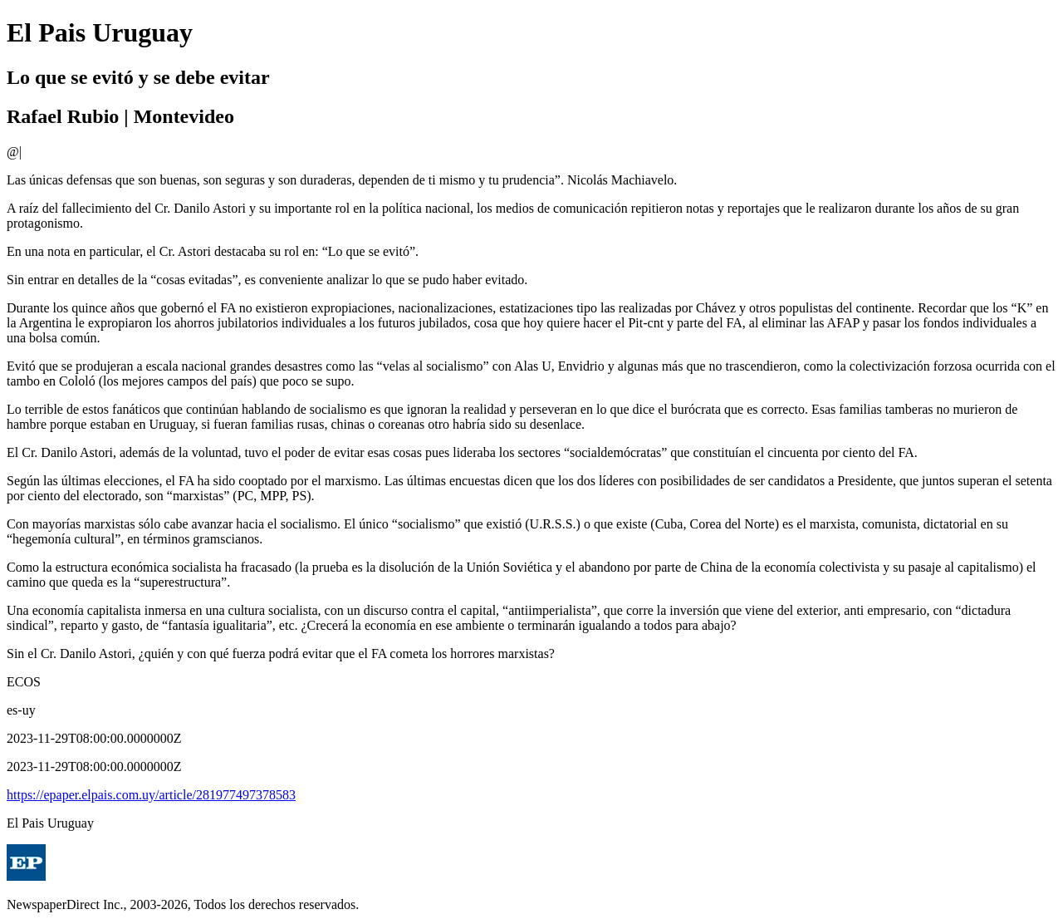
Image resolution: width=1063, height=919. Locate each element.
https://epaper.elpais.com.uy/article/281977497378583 (151, 795)
